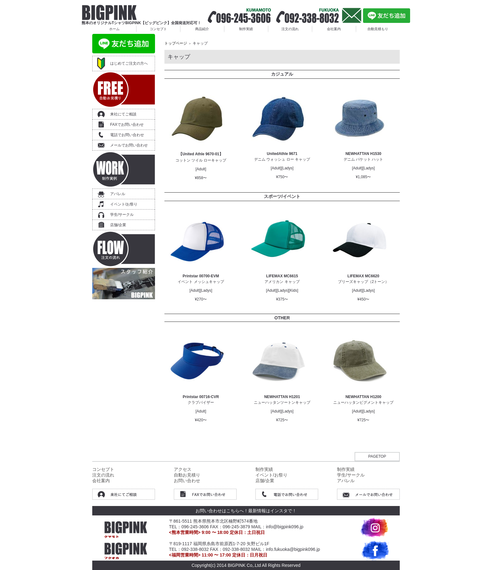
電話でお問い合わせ (127, 135)
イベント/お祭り (123, 204)
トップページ (175, 43)
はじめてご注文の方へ (129, 63)
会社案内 (334, 29)
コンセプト (158, 29)
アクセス (182, 469)
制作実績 (246, 29)
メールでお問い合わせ (129, 145)
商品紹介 (202, 29)
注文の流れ (290, 29)
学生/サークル (122, 214)
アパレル (117, 194)
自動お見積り (187, 474)
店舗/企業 (118, 225)
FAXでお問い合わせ (127, 124)
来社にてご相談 (123, 114)
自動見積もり (377, 29)
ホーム (114, 29)
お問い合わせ (187, 480)
